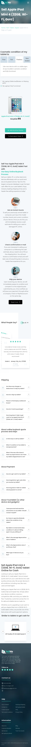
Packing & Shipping (20, 704)
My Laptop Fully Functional (15, 86)
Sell (7, 28)
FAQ (17, 709)
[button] (5, 348)
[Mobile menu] (28, 2)
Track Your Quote (20, 730)
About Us (4, 725)
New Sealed (27, 60)
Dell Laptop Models (20, 707)
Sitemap (18, 728)
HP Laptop (15, 364)
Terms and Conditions (7, 712)
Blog (17, 725)
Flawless (19, 59)
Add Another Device (15, 130)
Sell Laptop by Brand (7, 733)
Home (3, 28)
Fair (11, 59)
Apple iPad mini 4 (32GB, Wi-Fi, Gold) (15, 116)
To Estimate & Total (15, 136)
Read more (15, 302)
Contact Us (4, 707)
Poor (3, 59)
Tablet (12, 28)
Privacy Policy (19, 712)
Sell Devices (4, 730)
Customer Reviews (6, 728)
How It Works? (5, 704)
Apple (17, 28)
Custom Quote (5, 709)
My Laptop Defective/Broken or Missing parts (15, 82)
